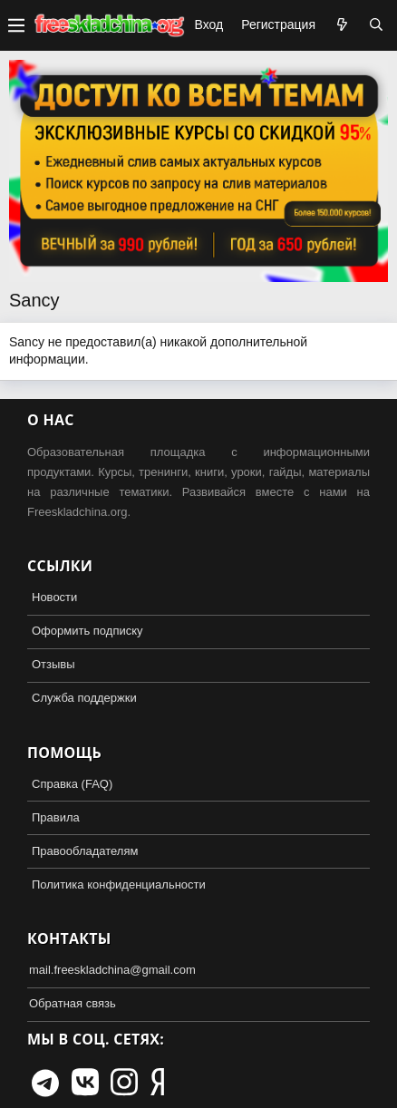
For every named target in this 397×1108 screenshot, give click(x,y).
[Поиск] (376, 25)
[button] (16, 25)
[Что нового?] (341, 25)
